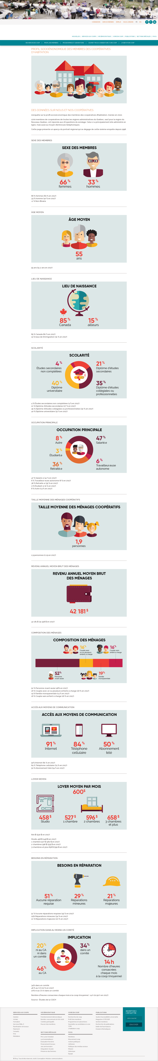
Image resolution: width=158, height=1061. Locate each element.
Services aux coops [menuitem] (89, 36)
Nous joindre (128, 22)
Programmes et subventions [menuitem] (73, 42)
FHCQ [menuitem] (154, 36)
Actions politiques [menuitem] (74, 1041)
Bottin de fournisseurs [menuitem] (103, 1026)
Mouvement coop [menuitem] (74, 1039)
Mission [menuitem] (70, 1049)
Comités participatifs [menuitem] (47, 1022)
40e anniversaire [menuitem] (46, 1046)
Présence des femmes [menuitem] (48, 1051)
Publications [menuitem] (130, 36)
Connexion (96, 22)
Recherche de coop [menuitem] (33, 42)
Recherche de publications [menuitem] (105, 1024)
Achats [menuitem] (15, 1019)
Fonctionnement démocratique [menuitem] (51, 1017)
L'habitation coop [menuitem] (127, 42)
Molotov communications (54, 1058)
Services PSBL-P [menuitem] (18, 1024)
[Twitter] (151, 22)
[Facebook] (147, 22)
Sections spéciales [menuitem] (144, 36)
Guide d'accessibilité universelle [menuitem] (107, 1017)
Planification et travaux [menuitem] (21, 1026)
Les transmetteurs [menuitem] (47, 1039)
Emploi (118, 22)
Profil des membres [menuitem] (51, 42)
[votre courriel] (134, 1018)
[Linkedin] (154, 22)
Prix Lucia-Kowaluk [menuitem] (47, 1037)
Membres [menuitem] (71, 1037)
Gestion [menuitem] (15, 1017)
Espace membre (108, 22)
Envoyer (134, 1024)
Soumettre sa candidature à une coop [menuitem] (102, 42)
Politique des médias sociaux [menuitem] (78, 1046)
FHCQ (20, 32)
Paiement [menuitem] (16, 1029)
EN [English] (140, 22)
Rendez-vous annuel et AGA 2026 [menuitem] (52, 1019)
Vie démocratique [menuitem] (104, 36)
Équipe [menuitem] (70, 1054)
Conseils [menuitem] (16, 1031)
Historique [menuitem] (71, 1051)
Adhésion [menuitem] (71, 1044)
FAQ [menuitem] (14, 1034)
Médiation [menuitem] (16, 1036)
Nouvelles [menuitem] (76, 36)
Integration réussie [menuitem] (47, 1049)
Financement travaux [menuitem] (48, 1044)
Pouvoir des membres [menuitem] (48, 1024)
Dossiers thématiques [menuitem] (103, 1029)
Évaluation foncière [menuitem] (47, 1041)
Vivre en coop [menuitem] (118, 36)
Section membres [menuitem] (102, 1022)
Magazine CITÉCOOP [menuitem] (103, 1019)
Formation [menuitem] (16, 1022)
